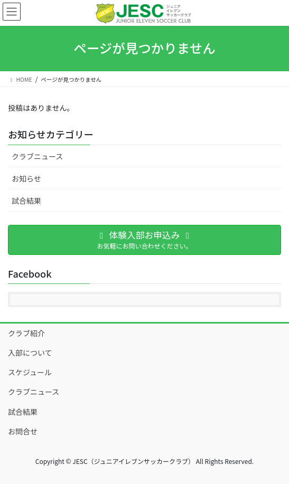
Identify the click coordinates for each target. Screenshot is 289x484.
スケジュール (30, 372)
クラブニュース (37, 156)
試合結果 (26, 200)
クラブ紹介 (26, 333)
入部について (30, 352)
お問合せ (23, 431)
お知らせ (26, 178)
